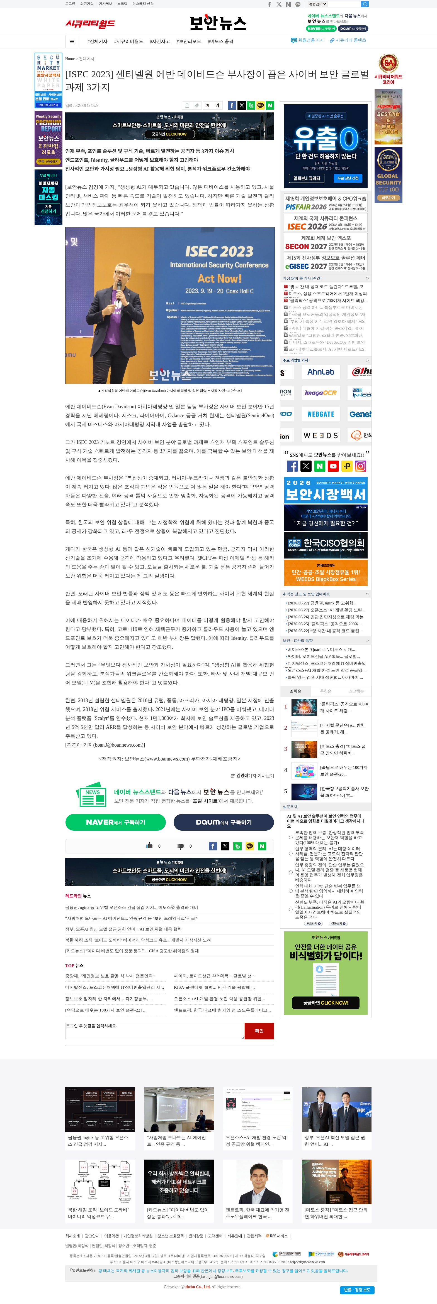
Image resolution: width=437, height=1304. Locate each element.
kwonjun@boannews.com (221, 1277)
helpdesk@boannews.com (307, 1262)
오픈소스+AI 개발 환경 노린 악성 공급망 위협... (219, 999)
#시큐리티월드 (128, 41)
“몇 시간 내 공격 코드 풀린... (325, 631)
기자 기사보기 (252, 776)
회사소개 (72, 1236)
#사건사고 (160, 41)
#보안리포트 (189, 41)
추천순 (326, 691)
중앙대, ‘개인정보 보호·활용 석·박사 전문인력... (110, 976)
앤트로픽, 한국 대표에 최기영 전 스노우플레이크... (222, 1010)
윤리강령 (196, 1236)
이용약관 (111, 1236)
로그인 (70, 4)
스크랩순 (356, 691)
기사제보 (105, 4)
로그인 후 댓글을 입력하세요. (155, 1031)
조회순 (295, 691)
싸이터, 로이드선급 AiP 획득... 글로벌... (324, 656)
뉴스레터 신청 (143, 4)
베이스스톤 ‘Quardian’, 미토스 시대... (321, 649)
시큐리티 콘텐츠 (351, 40)
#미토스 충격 (221, 41)
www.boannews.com (167, 759)
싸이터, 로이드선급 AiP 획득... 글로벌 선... (214, 976)
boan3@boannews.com (118, 745)
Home (70, 59)
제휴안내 (234, 1236)
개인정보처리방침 (137, 1236)
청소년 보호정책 (170, 1236)
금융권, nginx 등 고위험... (322, 603)
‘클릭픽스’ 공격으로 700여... (325, 624)
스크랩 (122, 4)
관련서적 (254, 1236)
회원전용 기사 (311, 40)
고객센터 (215, 1236)
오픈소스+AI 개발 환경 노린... (326, 610)
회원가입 (87, 4)
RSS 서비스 (278, 1236)
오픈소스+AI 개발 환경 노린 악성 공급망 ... (327, 670)
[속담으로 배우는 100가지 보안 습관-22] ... (106, 1010)
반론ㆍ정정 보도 (357, 1290)
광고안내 (92, 1236)
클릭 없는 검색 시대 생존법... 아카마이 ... (325, 677)
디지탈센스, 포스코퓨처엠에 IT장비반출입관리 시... (114, 987)
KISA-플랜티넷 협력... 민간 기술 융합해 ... (214, 987)
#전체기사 (98, 41)
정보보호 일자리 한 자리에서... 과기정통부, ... (109, 999)
